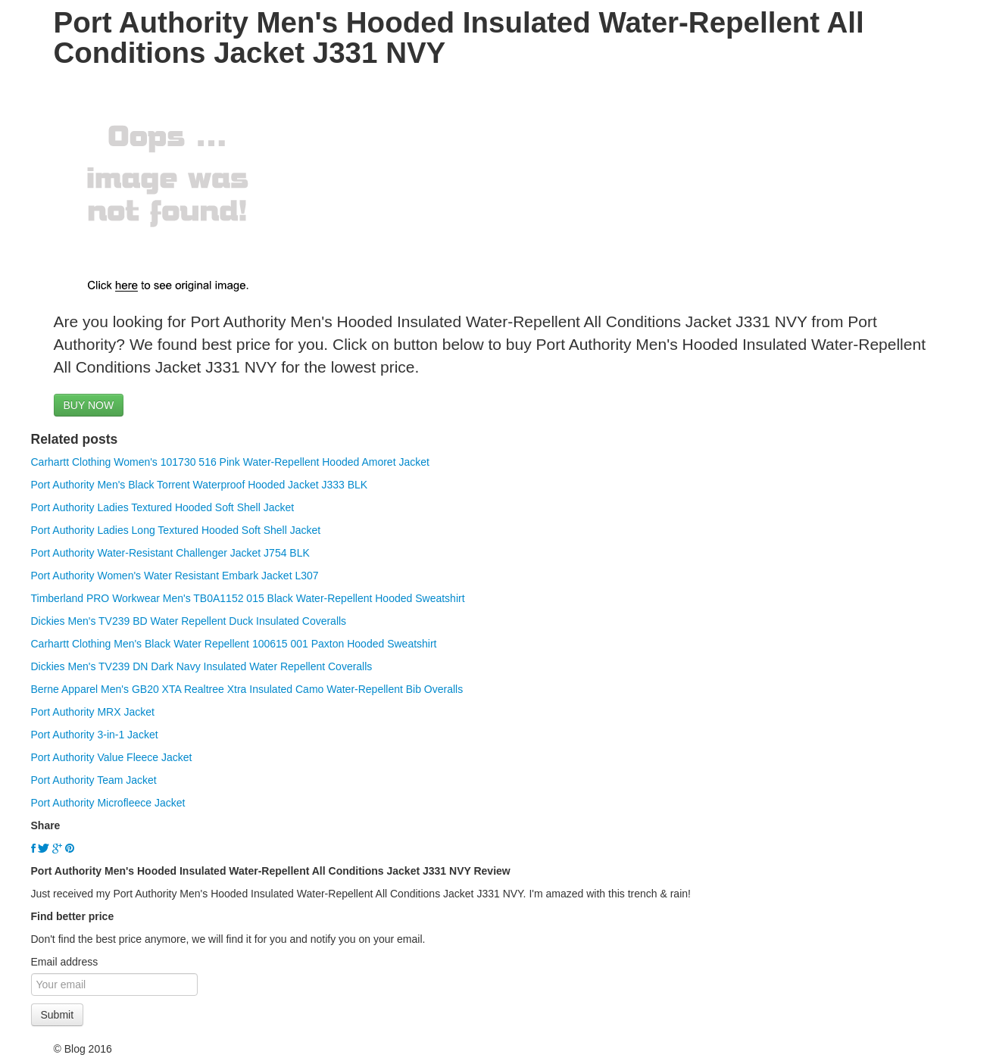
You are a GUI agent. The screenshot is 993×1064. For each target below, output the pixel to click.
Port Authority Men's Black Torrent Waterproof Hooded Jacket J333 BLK (199, 485)
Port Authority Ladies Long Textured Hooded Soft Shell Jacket (176, 530)
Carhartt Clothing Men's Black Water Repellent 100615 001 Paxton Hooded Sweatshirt (234, 644)
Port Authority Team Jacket (94, 780)
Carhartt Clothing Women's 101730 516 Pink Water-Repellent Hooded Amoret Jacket (230, 462)
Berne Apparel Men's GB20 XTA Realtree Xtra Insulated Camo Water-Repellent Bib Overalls (247, 689)
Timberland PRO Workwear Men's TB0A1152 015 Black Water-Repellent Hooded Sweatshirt (248, 598)
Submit (57, 1015)
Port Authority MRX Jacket (93, 712)
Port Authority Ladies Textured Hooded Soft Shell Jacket (163, 507)
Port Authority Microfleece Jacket (108, 803)
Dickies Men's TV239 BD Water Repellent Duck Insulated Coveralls (189, 621)
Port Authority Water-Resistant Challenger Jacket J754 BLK (170, 553)
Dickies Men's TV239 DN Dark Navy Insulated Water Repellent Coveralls (202, 666)
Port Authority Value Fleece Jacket (111, 757)
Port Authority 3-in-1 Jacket (94, 735)
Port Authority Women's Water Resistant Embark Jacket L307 (175, 575)
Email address (64, 962)
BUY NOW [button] (89, 405)
